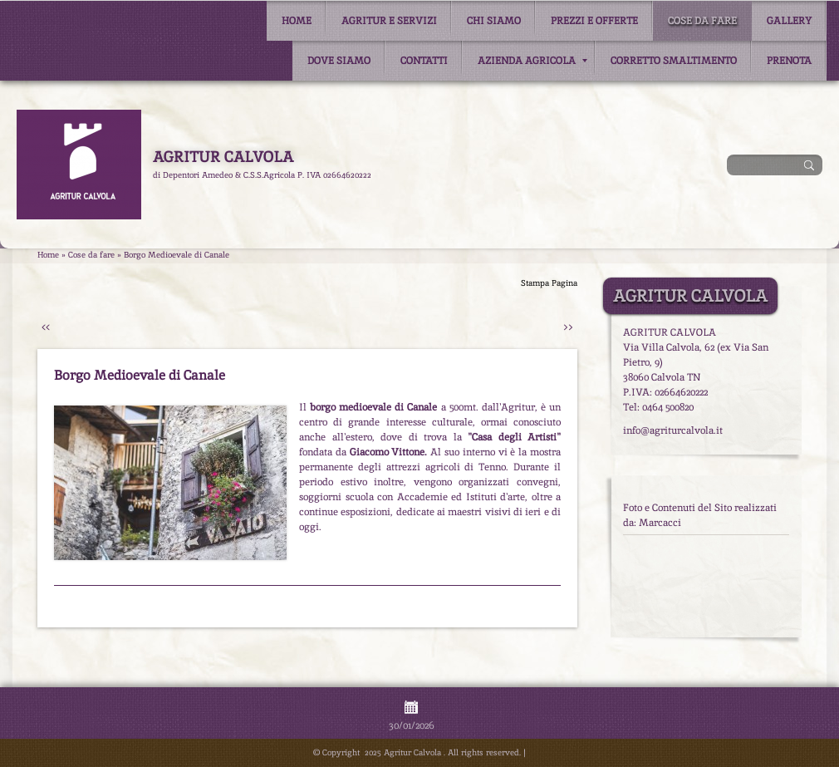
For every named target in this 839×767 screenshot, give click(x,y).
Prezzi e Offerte (594, 20)
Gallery (789, 20)
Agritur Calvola (223, 156)
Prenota (789, 60)
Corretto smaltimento (674, 60)
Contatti (424, 60)
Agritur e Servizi (389, 20)
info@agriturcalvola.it (673, 430)
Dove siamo (338, 60)
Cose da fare (702, 20)
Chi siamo (494, 20)
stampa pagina (549, 283)
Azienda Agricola (532, 60)
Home (297, 20)
